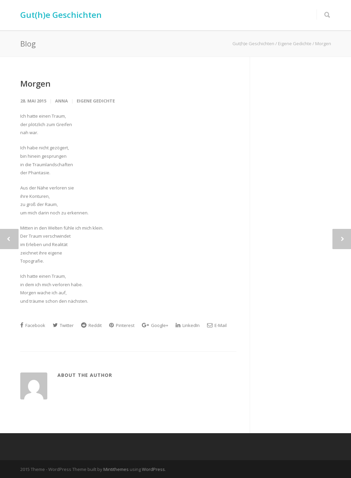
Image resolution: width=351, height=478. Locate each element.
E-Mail (217, 325)
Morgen (35, 83)
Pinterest (121, 325)
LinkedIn (188, 325)
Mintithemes (116, 469)
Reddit (91, 325)
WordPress (153, 469)
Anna (61, 101)
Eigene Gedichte (96, 101)
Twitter (63, 325)
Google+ (155, 325)
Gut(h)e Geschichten (61, 14)
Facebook (32, 325)
